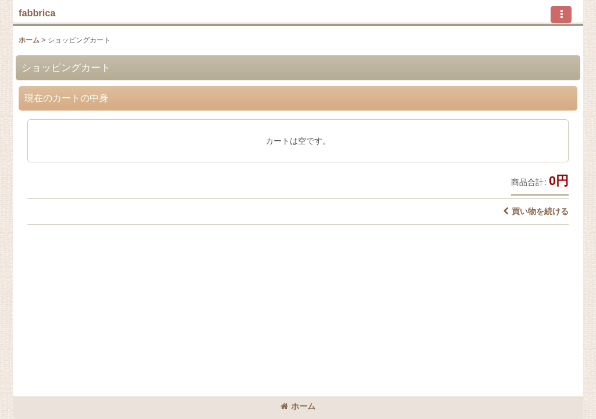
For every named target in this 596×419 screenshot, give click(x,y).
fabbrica (37, 13)
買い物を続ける (536, 211)
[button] (561, 14)
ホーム (298, 406)
